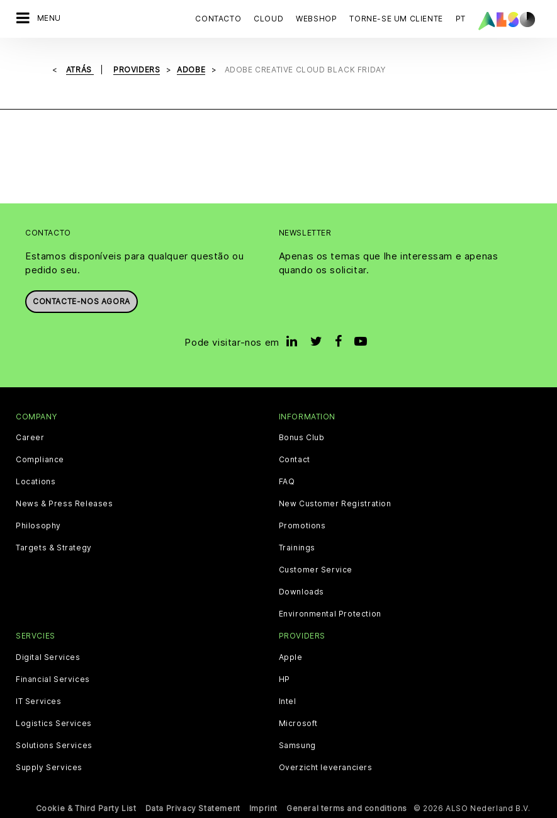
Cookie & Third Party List (86, 808)
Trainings (297, 547)
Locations (35, 481)
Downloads (301, 592)
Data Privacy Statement (192, 808)
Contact (294, 459)
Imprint (263, 808)
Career (30, 437)
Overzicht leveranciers (326, 767)
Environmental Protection (330, 614)
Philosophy (38, 525)
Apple (291, 657)
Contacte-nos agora (81, 301)
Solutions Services (54, 745)
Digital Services (48, 657)
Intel (287, 701)
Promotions (302, 525)
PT (461, 18)
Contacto (218, 18)
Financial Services (53, 679)
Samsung (297, 745)
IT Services (39, 701)
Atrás (80, 69)
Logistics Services (54, 723)
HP (284, 679)
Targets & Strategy (54, 547)
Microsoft (298, 723)
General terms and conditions (346, 808)
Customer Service (316, 569)
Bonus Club (302, 437)
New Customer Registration (335, 503)
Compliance (40, 459)
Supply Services (49, 767)
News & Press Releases (64, 503)
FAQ (287, 481)
